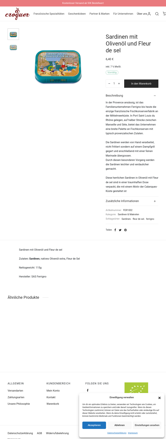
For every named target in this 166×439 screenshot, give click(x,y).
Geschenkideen (77, 13)
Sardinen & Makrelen (128, 214)
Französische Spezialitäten (49, 13)
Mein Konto (53, 390)
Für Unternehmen (123, 13)
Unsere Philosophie (19, 403)
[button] (159, 397)
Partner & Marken (99, 13)
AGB (39, 433)
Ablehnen (119, 425)
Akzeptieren (94, 425)
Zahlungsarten (16, 397)
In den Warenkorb (141, 83)
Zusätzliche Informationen (122, 201)
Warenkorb (53, 403)
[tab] (132, 95)
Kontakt (51, 397)
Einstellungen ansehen (147, 425)
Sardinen (126, 219)
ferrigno (150, 219)
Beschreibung (114, 95)
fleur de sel (138, 219)
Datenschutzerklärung (116, 433)
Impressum (133, 433)
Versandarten (15, 390)
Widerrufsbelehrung (57, 433)
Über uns (142, 13)
